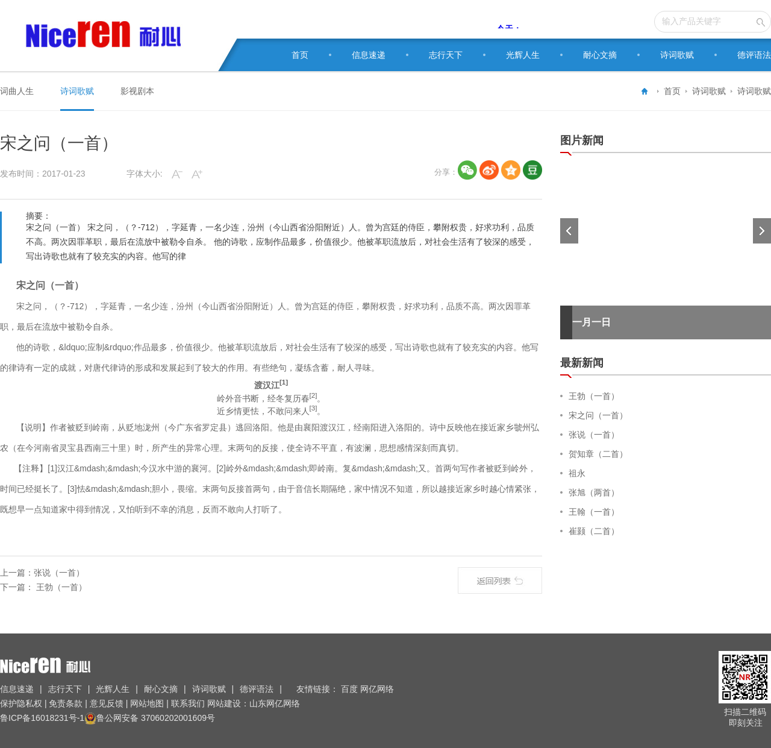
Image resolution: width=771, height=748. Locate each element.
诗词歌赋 (677, 55)
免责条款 (66, 703)
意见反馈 (106, 703)
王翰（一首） (594, 512)
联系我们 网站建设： (209, 703)
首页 (300, 55)
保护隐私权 (22, 703)
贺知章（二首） (598, 454)
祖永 (577, 473)
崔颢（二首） (594, 531)
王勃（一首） (60, 587)
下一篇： (17, 587)
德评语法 (754, 55)
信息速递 (369, 55)
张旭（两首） (594, 492)
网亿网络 (378, 689)
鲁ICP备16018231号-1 (42, 718)
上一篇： (17, 572)
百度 (350, 689)
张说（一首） (59, 572)
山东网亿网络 (274, 703)
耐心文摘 (600, 55)
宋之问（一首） (598, 415)
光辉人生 (523, 55)
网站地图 (147, 703)
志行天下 (446, 55)
